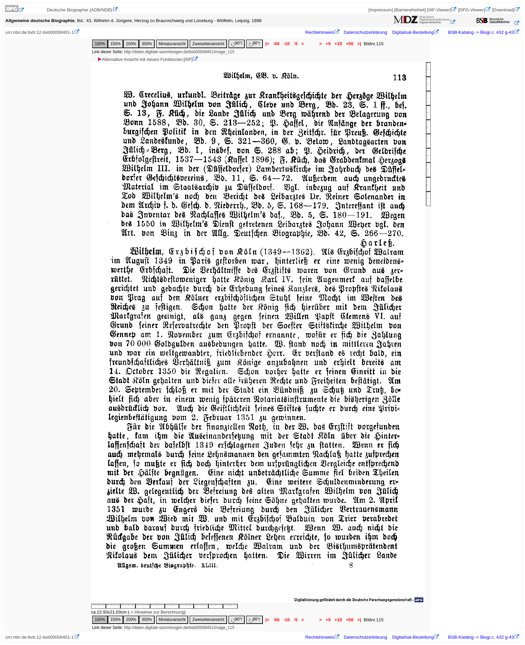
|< (267, 43)
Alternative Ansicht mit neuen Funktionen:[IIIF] (145, 59)
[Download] (503, 9)
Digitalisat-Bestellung (413, 32)
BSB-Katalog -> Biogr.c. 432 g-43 (480, 32)
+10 (338, 43)
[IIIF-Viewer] (439, 9)
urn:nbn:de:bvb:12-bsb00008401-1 (39, 32)
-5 (295, 43)
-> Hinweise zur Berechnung (156, 612)
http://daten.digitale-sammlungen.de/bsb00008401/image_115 (179, 52)
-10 (286, 43)
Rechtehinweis (319, 32)
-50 (276, 43)
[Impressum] (380, 9)
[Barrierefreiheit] (410, 9)
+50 (350, 43)
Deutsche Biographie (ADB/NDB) (79, 9)
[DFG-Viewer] (471, 9)
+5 (328, 43)
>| (359, 43)
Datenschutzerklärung (365, 32)
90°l (236, 44)
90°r (254, 44)
